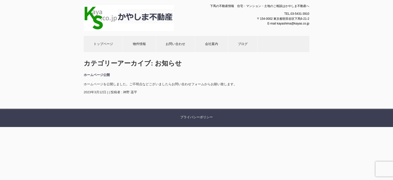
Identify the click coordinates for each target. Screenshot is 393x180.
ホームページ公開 (97, 75)
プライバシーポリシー (196, 117)
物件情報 (139, 44)
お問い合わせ (175, 44)
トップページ (103, 44)
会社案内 (211, 44)
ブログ (243, 44)
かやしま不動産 (137, 18)
